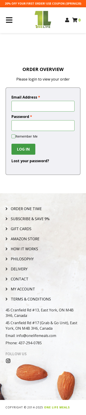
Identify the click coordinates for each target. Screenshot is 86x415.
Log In (23, 149)
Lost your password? (30, 160)
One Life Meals (57, 407)
